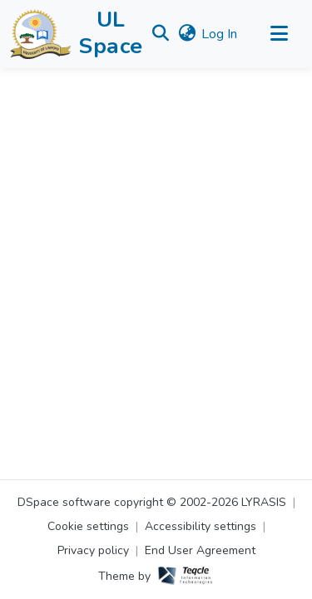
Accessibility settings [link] (200, 526)
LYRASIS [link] (263, 502)
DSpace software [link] (64, 502)
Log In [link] (219, 34)
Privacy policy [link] (93, 550)
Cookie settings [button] (88, 526)
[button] (40, 34)
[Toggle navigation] (278, 34)
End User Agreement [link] (200, 550)
